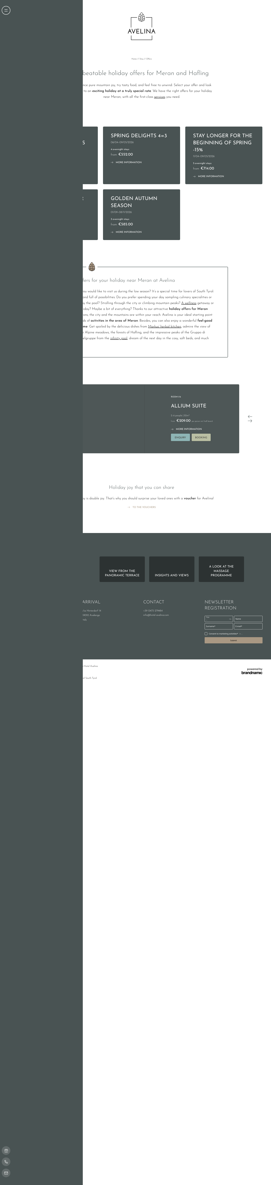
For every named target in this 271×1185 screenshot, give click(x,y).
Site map (69, 752)
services (159, 97)
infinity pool (118, 424)
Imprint (33, 752)
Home (134, 59)
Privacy (42, 752)
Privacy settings (55, 752)
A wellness (188, 389)
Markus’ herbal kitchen (164, 412)
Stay (141, 59)
